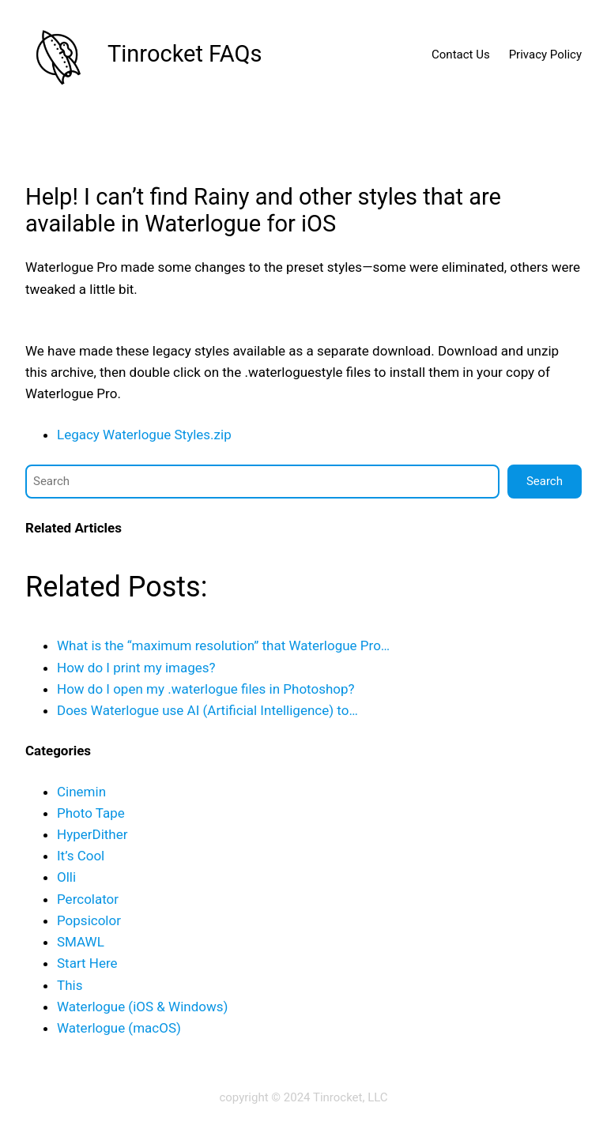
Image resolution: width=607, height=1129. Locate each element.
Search (544, 481)
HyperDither (92, 834)
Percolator (88, 899)
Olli (66, 877)
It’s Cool (80, 856)
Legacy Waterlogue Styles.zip (144, 434)
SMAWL (80, 942)
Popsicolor (89, 920)
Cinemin (81, 792)
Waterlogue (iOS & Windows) (142, 1006)
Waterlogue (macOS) (119, 1028)
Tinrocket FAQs (184, 53)
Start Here (87, 963)
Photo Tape (91, 813)
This (69, 985)
